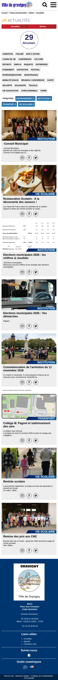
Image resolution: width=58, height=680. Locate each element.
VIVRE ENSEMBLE (29, 91)
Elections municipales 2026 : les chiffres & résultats (24, 256)
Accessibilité (29, 678)
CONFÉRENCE (24, 59)
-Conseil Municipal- (16, 143)
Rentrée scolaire (14, 481)
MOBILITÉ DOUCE (10, 80)
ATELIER (19, 54)
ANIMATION (7, 54)
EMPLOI (17, 64)
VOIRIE (43, 91)
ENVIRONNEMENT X (25, 98)
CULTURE (38, 59)
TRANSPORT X (9, 104)
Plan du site (9, 676)
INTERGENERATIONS (11, 75)
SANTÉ (50, 80)
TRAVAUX (33, 85)
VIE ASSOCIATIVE (10, 91)
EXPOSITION (22, 70)
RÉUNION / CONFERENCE (32, 80)
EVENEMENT (8, 70)
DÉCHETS (6, 64)
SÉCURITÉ (7, 85)
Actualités (15, 26)
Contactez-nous (30, 644)
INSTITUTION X (44, 98)
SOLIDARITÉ (20, 85)
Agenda (27, 641)
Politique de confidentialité (42, 676)
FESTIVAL (35, 70)
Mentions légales (22, 676)
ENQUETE (28, 64)
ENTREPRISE (42, 64)
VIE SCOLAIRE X (26, 104)
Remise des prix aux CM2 (20, 536)
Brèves (43, 26)
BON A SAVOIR (33, 54)
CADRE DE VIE (9, 59)
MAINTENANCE (31, 75)
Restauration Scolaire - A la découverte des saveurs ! (21, 200)
